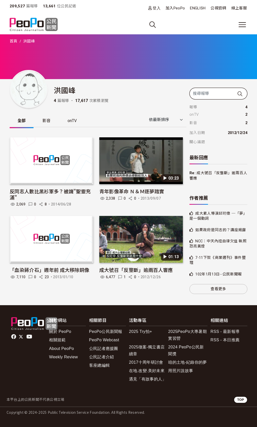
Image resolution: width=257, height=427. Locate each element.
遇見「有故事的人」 (147, 379)
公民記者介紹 (101, 357)
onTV (73, 121)
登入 (156, 8)
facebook (14, 336)
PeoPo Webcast (104, 340)
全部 (22, 121)
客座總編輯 (99, 365)
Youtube (29, 336)
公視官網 (218, 8)
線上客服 (239, 8)
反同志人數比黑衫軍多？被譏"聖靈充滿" (50, 194)
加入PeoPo (175, 8)
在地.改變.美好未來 (147, 371)
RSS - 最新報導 (225, 331)
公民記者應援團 (103, 348)
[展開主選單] (242, 25)
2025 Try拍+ (140, 331)
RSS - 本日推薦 (225, 340)
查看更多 (218, 289)
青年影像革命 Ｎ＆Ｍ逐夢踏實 (131, 191)
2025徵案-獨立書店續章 (147, 350)
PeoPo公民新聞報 (105, 331)
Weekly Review (63, 357)
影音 (47, 121)
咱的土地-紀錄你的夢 (187, 362)
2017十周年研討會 (146, 362)
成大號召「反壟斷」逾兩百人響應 (136, 270)
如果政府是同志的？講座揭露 (220, 230)
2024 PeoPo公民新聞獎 (186, 350)
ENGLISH (197, 8)
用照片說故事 (180, 371)
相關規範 (57, 340)
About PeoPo (61, 348)
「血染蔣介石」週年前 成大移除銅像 (49, 270)
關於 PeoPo (60, 331)
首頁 (14, 41)
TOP (240, 400)
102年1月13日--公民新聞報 (218, 274)
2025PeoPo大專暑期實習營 (187, 335)
